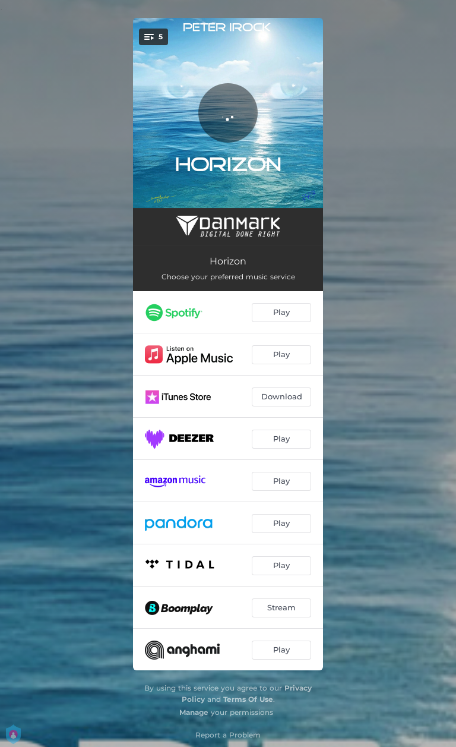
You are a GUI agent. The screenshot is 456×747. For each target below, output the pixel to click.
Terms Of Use (248, 699)
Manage (193, 712)
